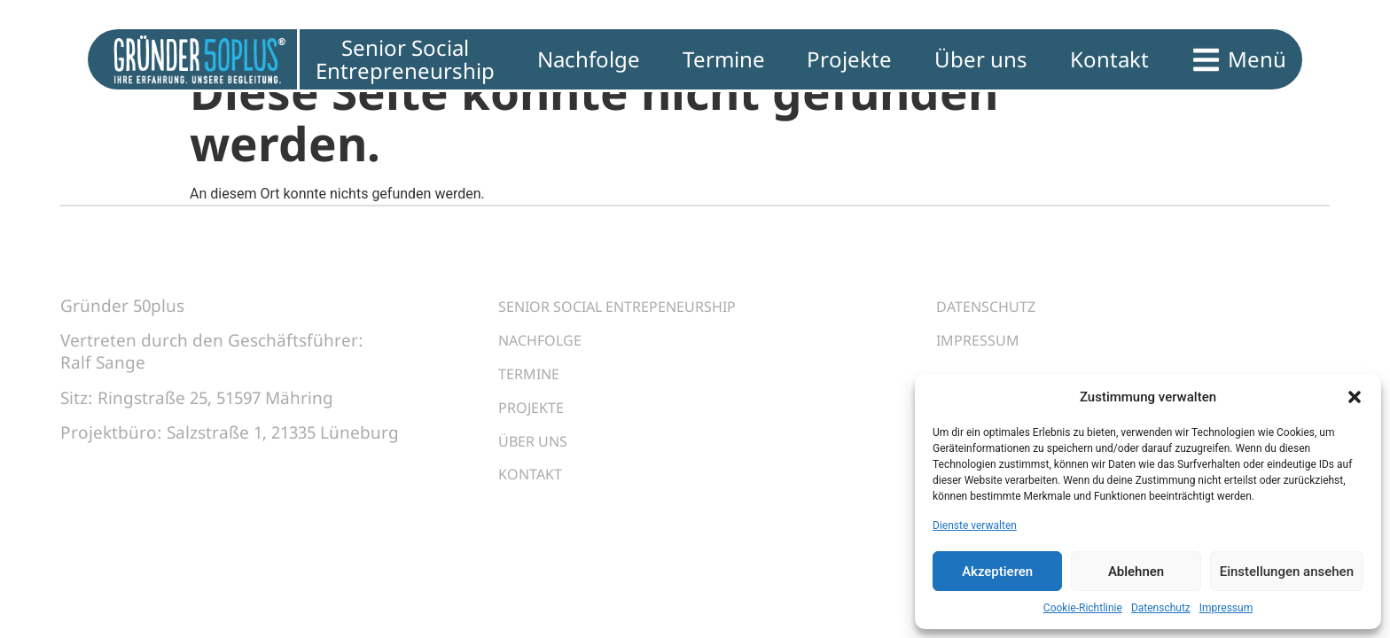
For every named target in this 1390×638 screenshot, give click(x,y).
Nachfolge (547, 349)
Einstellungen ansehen (1287, 572)
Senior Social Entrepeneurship (639, 310)
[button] (1354, 397)
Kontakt (536, 505)
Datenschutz (1161, 608)
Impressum (1226, 608)
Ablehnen (1136, 572)
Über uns (539, 466)
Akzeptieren (997, 572)
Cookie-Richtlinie (1082, 608)
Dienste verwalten (975, 525)
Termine (534, 388)
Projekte (537, 427)
